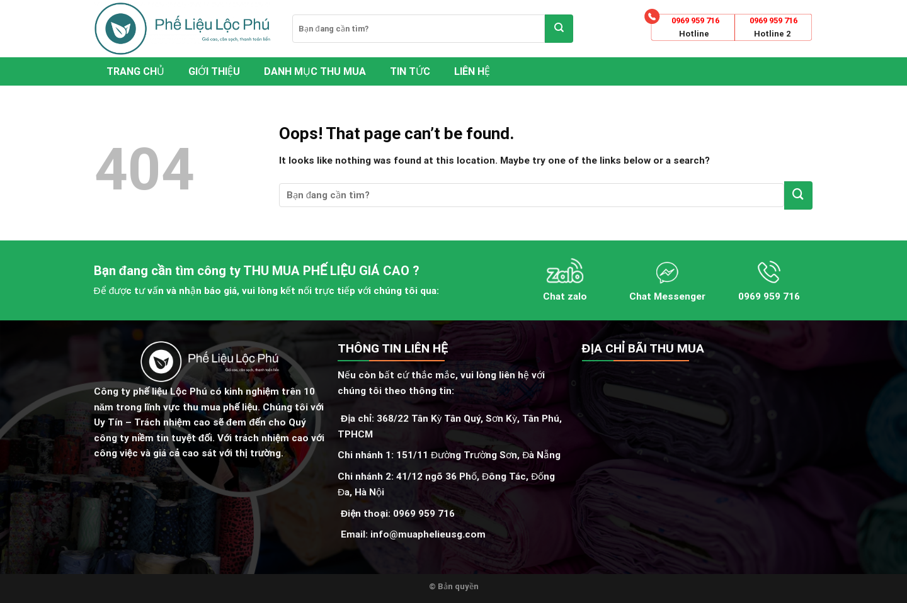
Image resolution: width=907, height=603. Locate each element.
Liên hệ (472, 71)
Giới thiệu (214, 71)
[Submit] (559, 28)
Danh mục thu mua (315, 71)
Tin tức (410, 71)
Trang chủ (135, 71)
